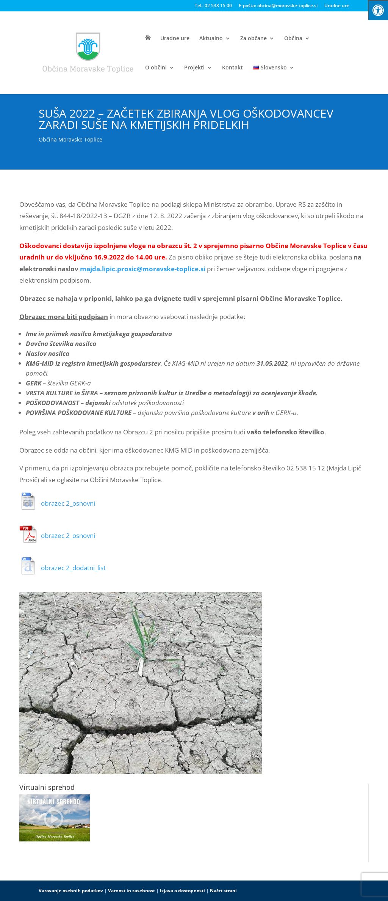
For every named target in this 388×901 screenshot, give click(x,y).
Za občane (253, 39)
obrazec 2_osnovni (68, 503)
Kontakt (232, 68)
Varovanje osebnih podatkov (71, 890)
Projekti (194, 68)
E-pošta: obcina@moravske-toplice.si (278, 6)
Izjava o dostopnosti (182, 890)
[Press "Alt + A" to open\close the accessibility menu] (378, 10)
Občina (293, 39)
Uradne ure (336, 6)
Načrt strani (223, 890)
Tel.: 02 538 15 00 (213, 6)
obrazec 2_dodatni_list (73, 567)
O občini (156, 68)
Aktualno (211, 39)
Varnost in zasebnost (131, 890)
